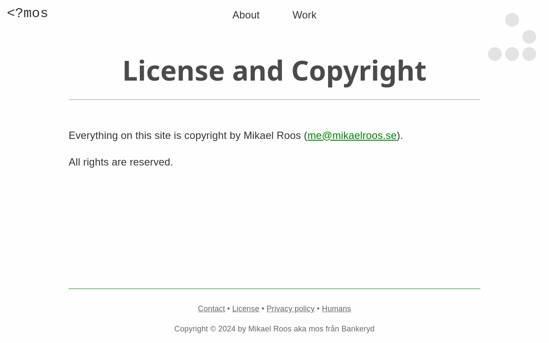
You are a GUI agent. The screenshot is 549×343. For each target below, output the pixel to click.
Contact (211, 308)
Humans (336, 308)
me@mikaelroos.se (352, 135)
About (246, 15)
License (245, 308)
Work (305, 15)
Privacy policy (290, 308)
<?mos (27, 13)
